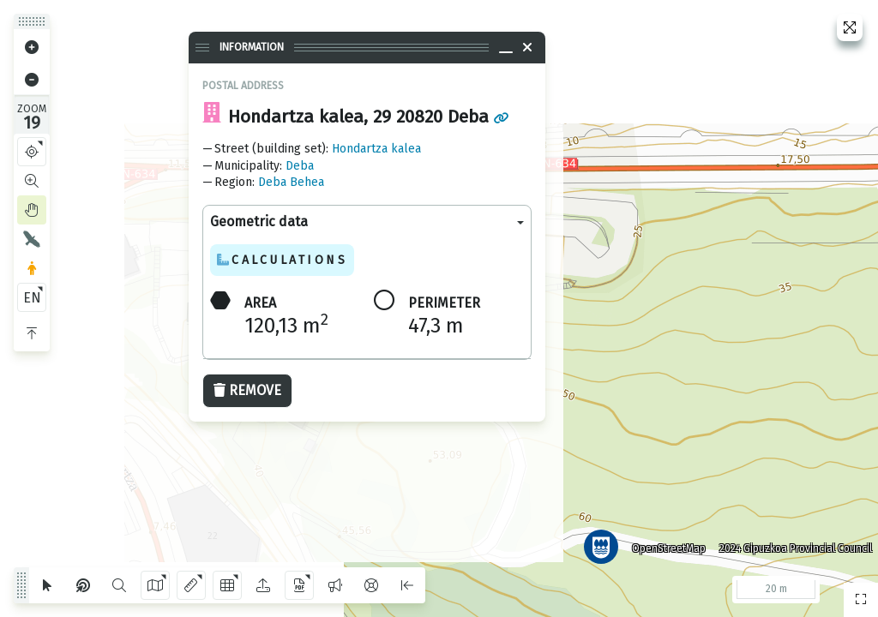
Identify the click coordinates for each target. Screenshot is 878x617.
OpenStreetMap (664, 544)
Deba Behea (291, 182)
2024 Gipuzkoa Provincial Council (791, 544)
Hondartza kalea (376, 148)
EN (32, 298)
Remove (247, 390)
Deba (300, 166)
